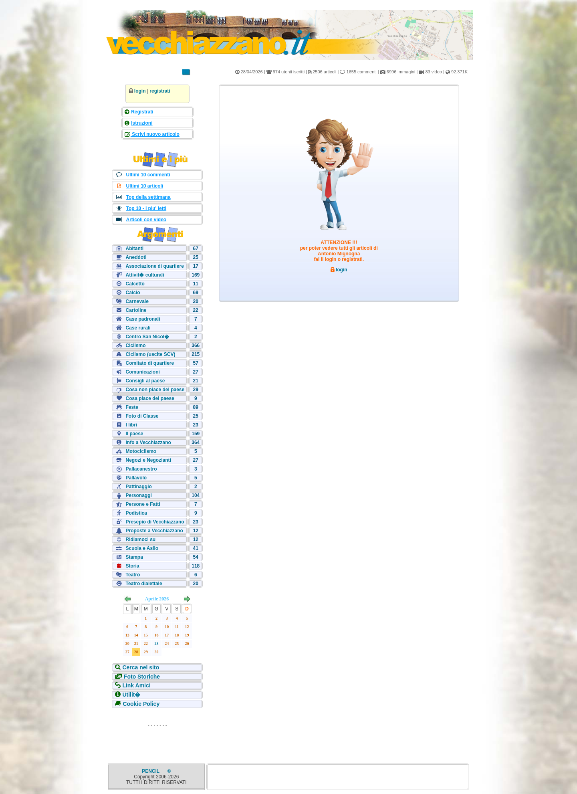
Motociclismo (140, 451)
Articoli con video (146, 219)
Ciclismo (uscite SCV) (150, 354)
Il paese (134, 433)
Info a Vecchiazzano (148, 442)
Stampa (134, 557)
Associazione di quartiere (154, 266)
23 (157, 643)
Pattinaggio (138, 486)
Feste (131, 407)
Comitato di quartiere (149, 363)
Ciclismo (135, 345)
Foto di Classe (141, 416)
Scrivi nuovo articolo (155, 134)
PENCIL (151, 771)
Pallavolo (136, 478)
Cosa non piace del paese (154, 389)
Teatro (132, 575)
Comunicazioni (142, 372)
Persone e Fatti (142, 504)
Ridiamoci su (140, 539)
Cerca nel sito (140, 667)
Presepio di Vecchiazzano (154, 522)
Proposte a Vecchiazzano (154, 530)
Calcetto (134, 284)
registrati (159, 91)
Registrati (142, 112)
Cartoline (135, 310)
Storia (132, 566)
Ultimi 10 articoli (144, 186)
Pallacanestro (141, 469)
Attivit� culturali (144, 275)
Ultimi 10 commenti (148, 175)
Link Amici (136, 685)
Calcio (132, 292)
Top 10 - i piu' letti (146, 208)
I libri (131, 425)
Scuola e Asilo (141, 548)
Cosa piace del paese (149, 398)
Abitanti (134, 248)
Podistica (136, 513)
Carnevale (136, 301)
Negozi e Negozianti (148, 460)
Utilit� (131, 694)
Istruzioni (141, 123)
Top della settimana (148, 197)
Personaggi (138, 495)
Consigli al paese (145, 381)
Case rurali (137, 328)
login (140, 91)
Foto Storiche (142, 676)
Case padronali (142, 319)
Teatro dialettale (143, 583)
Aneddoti (135, 257)
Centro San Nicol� (147, 336)
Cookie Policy (141, 704)
